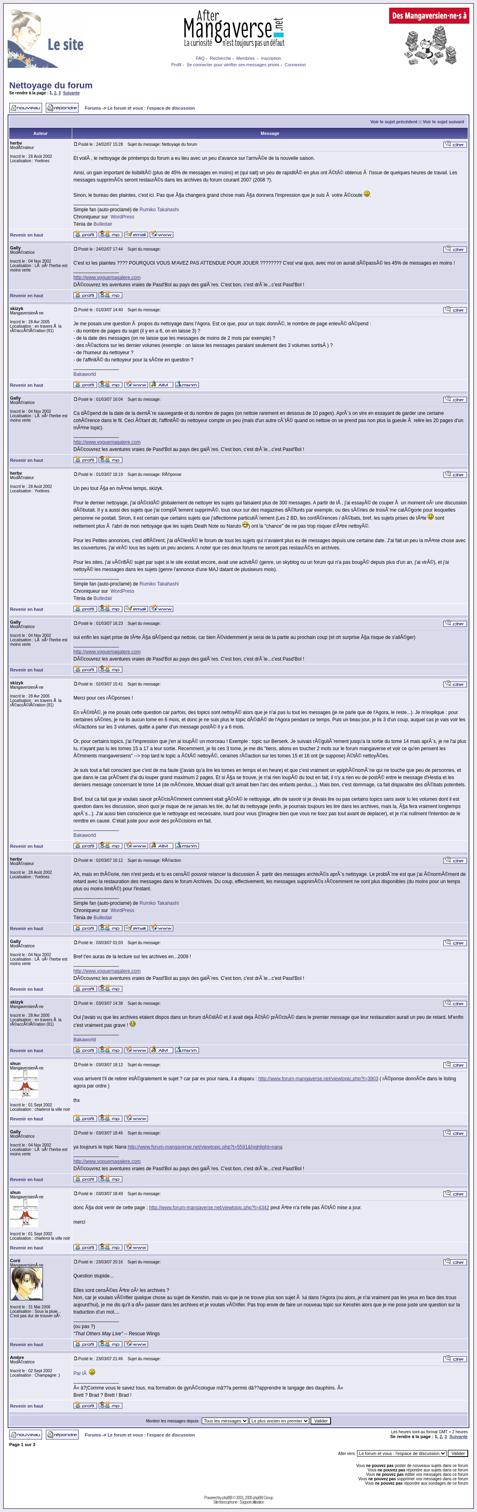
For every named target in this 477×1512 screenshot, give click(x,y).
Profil (176, 64)
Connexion (295, 64)
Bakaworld (84, 374)
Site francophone (225, 1502)
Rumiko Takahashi (159, 209)
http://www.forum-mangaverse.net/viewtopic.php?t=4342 (209, 1207)
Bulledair (102, 224)
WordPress (122, 217)
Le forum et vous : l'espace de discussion (151, 108)
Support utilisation (252, 1502)
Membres (245, 58)
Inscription (271, 58)
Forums (93, 108)
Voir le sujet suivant (443, 121)
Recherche (220, 58)
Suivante (71, 93)
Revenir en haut (26, 235)
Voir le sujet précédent (393, 121)
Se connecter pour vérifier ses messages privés (233, 64)
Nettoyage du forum (51, 85)
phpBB (227, 1498)
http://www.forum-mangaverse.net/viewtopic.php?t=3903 (318, 1078)
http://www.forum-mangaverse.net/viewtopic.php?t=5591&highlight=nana (205, 1147)
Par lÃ (80, 1373)
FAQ (200, 58)
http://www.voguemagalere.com (106, 277)
